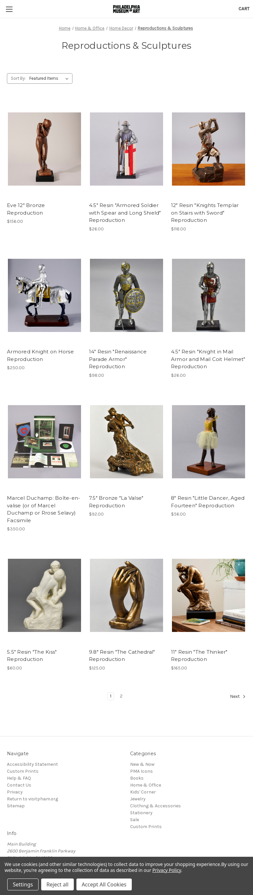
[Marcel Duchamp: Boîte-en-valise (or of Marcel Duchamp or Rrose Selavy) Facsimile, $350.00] (44, 442)
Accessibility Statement (32, 764)
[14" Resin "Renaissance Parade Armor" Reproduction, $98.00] (126, 295)
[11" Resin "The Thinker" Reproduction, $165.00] (208, 595)
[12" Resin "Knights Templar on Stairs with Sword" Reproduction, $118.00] (208, 149)
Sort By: (18, 78)
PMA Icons (141, 771)
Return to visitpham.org (32, 799)
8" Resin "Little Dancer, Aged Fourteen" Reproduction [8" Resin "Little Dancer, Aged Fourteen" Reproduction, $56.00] (207, 502)
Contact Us (19, 785)
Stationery (141, 813)
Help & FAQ (19, 778)
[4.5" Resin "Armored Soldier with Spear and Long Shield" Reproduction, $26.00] (126, 149)
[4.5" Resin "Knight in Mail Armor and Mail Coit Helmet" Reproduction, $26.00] (208, 295)
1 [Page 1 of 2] (110, 696)
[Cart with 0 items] (244, 9)
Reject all (57, 884)
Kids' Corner (143, 792)
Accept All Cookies (104, 884)
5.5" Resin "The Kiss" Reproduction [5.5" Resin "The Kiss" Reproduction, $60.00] (32, 656)
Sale (134, 819)
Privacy (15, 792)
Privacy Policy (166, 870)
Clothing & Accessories (155, 806)
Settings (23, 884)
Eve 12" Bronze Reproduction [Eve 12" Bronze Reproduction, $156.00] (26, 209)
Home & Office (145, 785)
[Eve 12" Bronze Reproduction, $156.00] (44, 149)
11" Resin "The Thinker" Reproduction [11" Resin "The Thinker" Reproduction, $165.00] (199, 656)
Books (137, 778)
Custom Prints (23, 771)
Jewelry (138, 799)
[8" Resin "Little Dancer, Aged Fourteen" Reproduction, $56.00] (208, 442)
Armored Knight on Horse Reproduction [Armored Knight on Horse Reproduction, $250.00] (40, 355)
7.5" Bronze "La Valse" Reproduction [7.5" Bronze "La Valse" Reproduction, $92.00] (116, 502)
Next (238, 696)
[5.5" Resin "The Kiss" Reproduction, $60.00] (44, 595)
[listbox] (50, 78)
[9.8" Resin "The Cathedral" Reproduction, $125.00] (126, 595)
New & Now (142, 764)
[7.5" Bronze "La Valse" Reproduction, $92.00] (126, 442)
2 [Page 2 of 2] (121, 696)
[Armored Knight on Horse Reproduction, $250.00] (44, 295)
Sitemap (16, 806)
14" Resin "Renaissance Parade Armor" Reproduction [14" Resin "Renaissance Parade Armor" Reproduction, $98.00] (118, 359)
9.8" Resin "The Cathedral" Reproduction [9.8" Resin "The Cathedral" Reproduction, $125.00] (122, 656)
